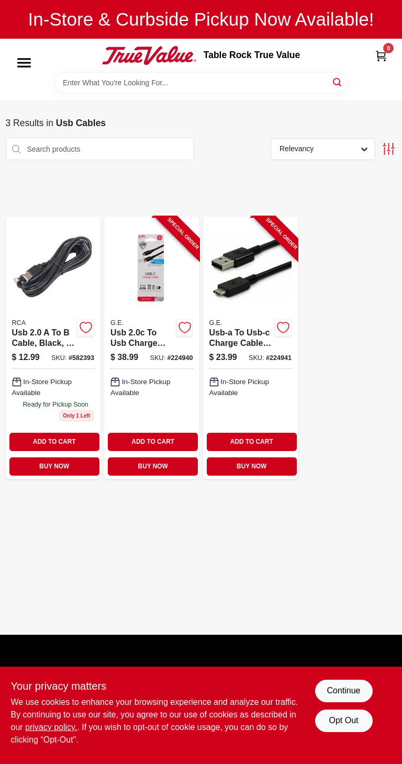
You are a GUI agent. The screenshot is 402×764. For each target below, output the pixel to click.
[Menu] (24, 63)
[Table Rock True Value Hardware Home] (149, 55)
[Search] (337, 82)
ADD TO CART (54, 441)
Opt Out (343, 720)
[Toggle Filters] (389, 149)
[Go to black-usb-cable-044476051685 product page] (53, 348)
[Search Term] (201, 82)
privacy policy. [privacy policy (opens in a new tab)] (51, 727)
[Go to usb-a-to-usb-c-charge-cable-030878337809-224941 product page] (250, 348)
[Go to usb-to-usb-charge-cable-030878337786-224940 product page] (151, 348)
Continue (343, 690)
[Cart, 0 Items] (381, 55)
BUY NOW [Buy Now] (54, 466)
